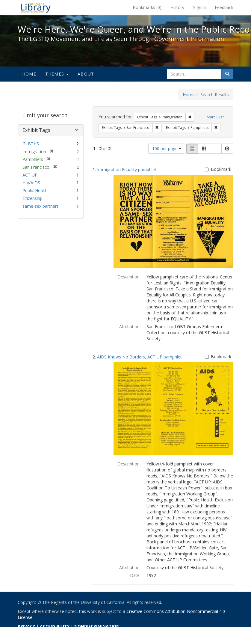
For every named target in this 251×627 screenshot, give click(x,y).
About (86, 74)
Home (29, 74)
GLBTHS (30, 144)
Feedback (224, 7)
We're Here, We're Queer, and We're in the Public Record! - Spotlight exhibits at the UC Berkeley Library (35, 7)
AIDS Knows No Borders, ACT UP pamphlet (139, 357)
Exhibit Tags (36, 130)
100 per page (166, 148)
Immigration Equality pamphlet (126, 169)
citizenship (32, 198)
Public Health (35, 190)
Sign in (199, 7)
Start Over (215, 117)
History (177, 7)
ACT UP (29, 175)
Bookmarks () (147, 7)
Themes (57, 74)
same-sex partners (40, 206)
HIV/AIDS (31, 183)
